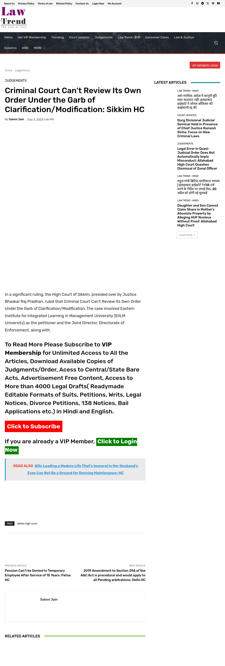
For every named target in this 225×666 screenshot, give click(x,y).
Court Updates (186, 115)
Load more (187, 235)
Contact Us (169, 662)
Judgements (22, 70)
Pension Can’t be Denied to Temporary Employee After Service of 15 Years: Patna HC (38, 513)
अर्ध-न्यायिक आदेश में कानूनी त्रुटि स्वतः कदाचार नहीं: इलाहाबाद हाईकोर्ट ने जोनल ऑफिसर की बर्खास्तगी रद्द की (197, 102)
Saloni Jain (16, 119)
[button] (216, 43)
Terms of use (129, 662)
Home (8, 70)
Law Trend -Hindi (188, 91)
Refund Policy (150, 662)
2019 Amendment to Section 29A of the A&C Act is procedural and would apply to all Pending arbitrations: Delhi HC (113, 513)
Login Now (186, 662)
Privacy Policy (109, 662)
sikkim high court (27, 461)
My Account (204, 662)
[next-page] (14, 645)
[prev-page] (7, 645)
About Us (90, 662)
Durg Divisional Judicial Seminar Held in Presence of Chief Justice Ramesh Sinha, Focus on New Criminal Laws (197, 128)
